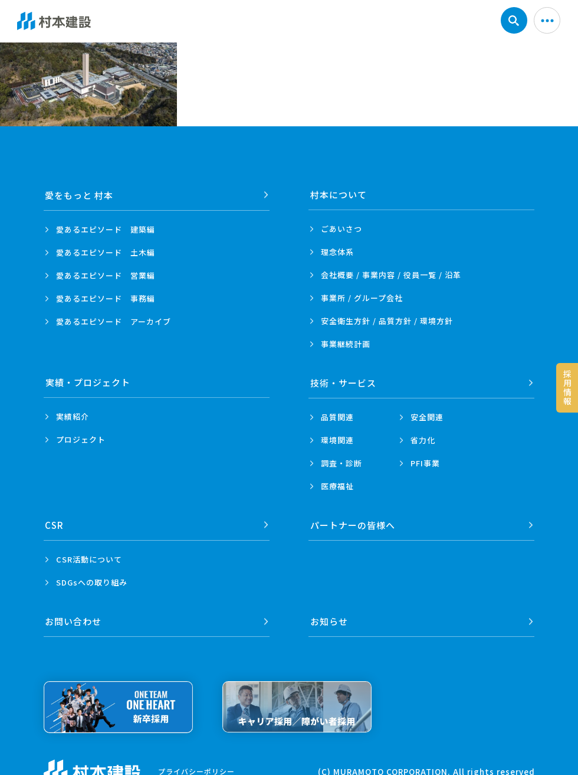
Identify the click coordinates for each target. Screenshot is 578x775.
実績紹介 (72, 416)
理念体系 (337, 251)
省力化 (422, 439)
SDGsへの (91, 581)
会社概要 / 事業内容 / (391, 274)
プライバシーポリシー (196, 769)
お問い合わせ (73, 619)
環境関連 (337, 439)
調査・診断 (341, 462)
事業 (345, 343)
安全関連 (427, 416)
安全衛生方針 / (387, 320)
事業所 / (362, 297)
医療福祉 (337, 485)
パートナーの (352, 524)
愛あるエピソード (105, 228)
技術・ (343, 382)
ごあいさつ (341, 228)
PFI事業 (425, 462)
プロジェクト (81, 439)
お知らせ (329, 619)
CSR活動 (89, 558)
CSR (54, 524)
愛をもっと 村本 (79, 194)
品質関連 (337, 416)
